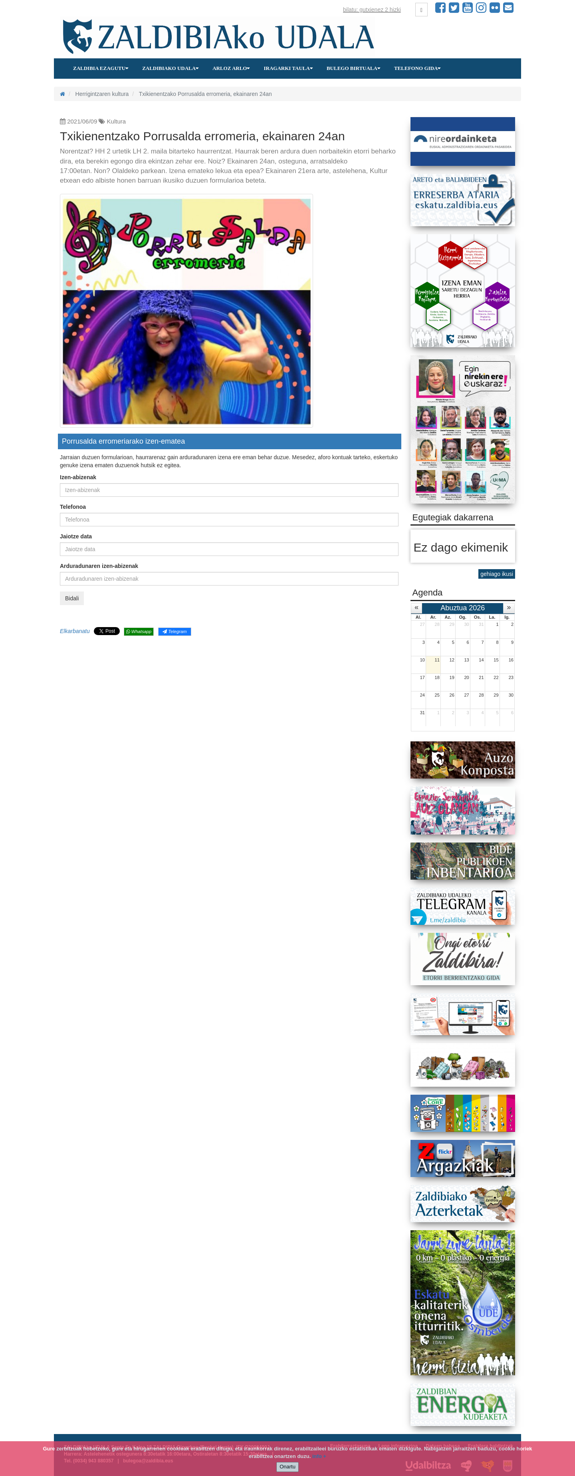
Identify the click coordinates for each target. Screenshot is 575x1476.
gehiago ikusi (496, 574)
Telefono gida (417, 68)
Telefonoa (73, 507)
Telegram (174, 631)
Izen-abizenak (78, 477)
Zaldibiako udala (170, 68)
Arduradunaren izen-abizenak (99, 566)
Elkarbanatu (75, 631)
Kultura (116, 121)
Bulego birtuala (353, 68)
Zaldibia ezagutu (100, 68)
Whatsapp (138, 631)
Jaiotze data (76, 536)
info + (319, 1456)
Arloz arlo (231, 68)
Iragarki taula (288, 68)
